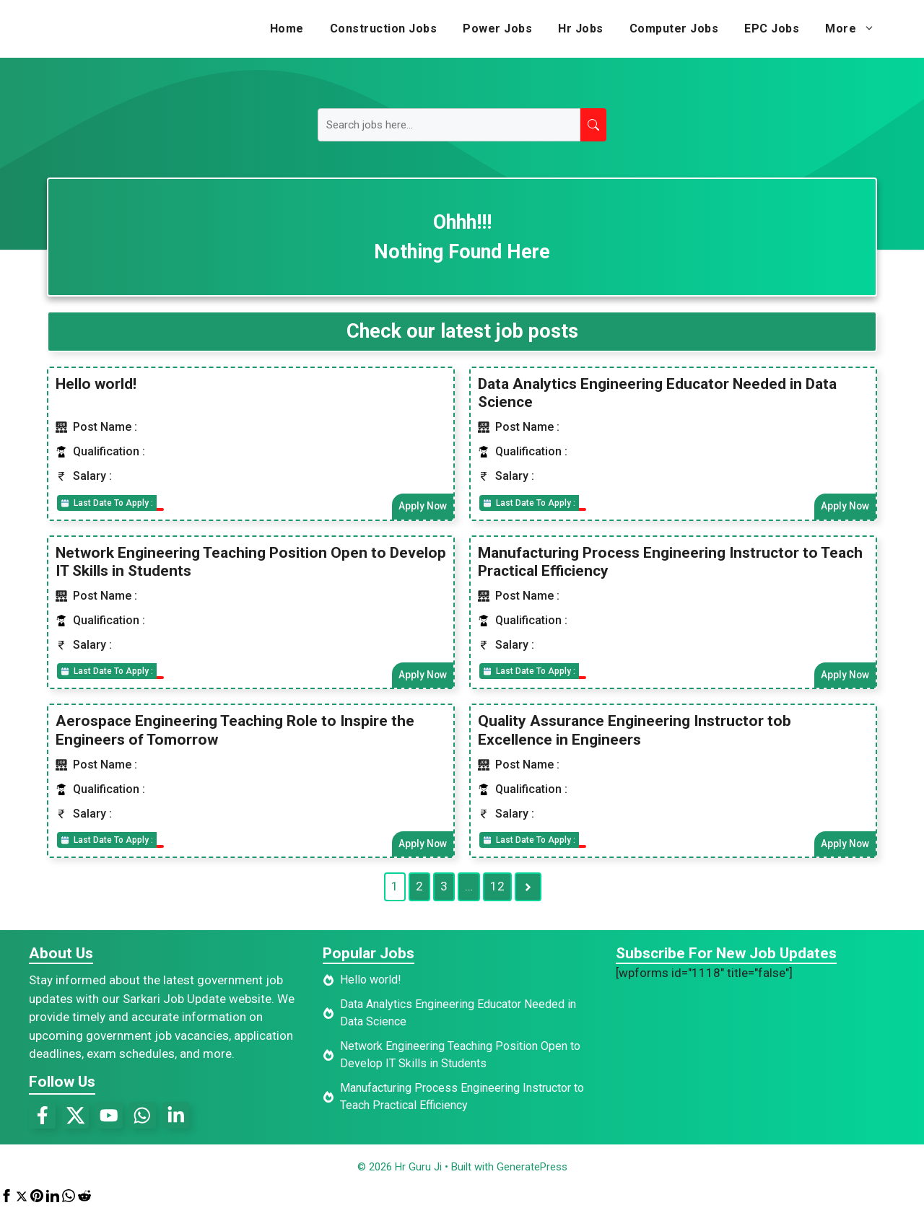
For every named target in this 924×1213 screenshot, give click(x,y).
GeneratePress (532, 1171)
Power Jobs (497, 28)
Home (287, 28)
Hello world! (96, 383)
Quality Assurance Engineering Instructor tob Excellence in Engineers (634, 732)
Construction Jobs (383, 28)
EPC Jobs (771, 28)
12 (497, 890)
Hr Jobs (580, 28)
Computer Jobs (674, 28)
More (856, 29)
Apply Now (421, 506)
